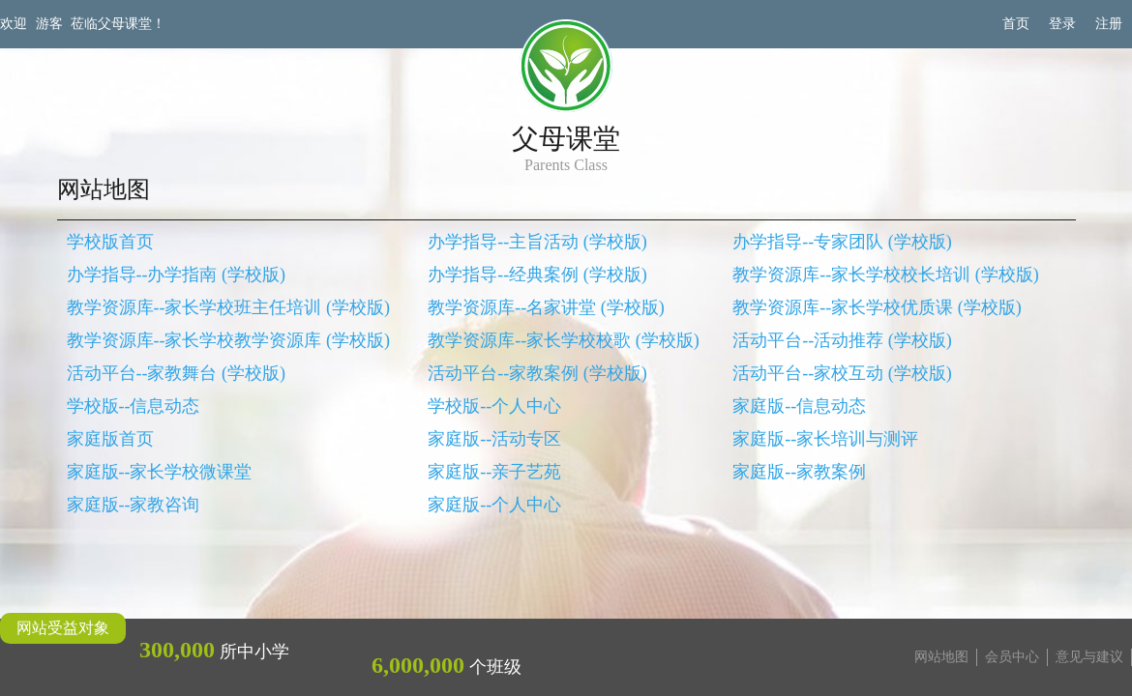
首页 (1015, 23)
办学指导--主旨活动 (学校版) (537, 241)
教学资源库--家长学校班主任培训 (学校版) (228, 307)
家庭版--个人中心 (494, 504)
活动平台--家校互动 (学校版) (841, 373)
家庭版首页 (110, 439)
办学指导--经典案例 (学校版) (537, 274)
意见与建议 (1089, 657)
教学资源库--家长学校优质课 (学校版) (876, 307)
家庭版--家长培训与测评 (825, 439)
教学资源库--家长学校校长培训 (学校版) (885, 274)
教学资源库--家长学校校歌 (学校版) (563, 340)
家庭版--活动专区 (494, 439)
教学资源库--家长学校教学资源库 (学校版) (228, 340)
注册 (1108, 23)
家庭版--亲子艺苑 (494, 471)
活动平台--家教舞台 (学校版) (176, 373)
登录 (1062, 23)
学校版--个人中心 (494, 406)
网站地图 (941, 657)
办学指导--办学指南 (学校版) (176, 274)
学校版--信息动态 (133, 406)
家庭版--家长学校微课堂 (160, 471)
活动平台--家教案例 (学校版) (537, 373)
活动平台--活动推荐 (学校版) (841, 340)
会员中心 (1012, 657)
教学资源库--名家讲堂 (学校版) (546, 307)
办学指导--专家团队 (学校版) (841, 241)
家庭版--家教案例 (799, 471)
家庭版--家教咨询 (133, 504)
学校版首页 (110, 241)
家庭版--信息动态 (799, 406)
